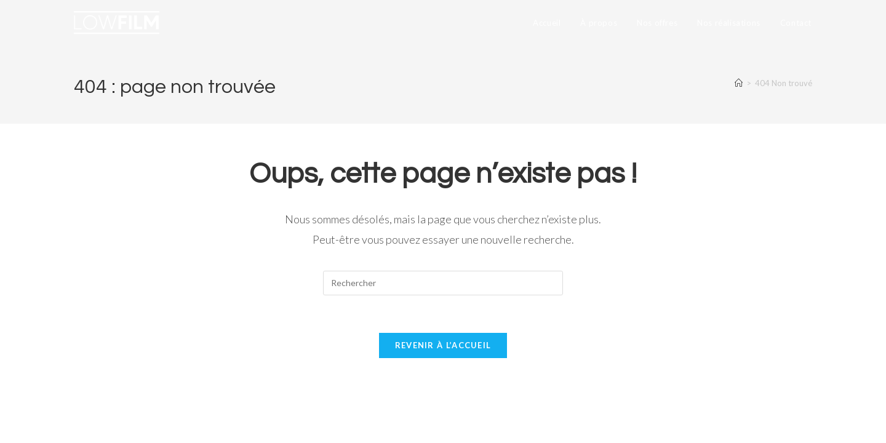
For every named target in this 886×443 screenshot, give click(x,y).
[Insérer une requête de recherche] (443, 283)
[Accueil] (739, 83)
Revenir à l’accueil (443, 345)
